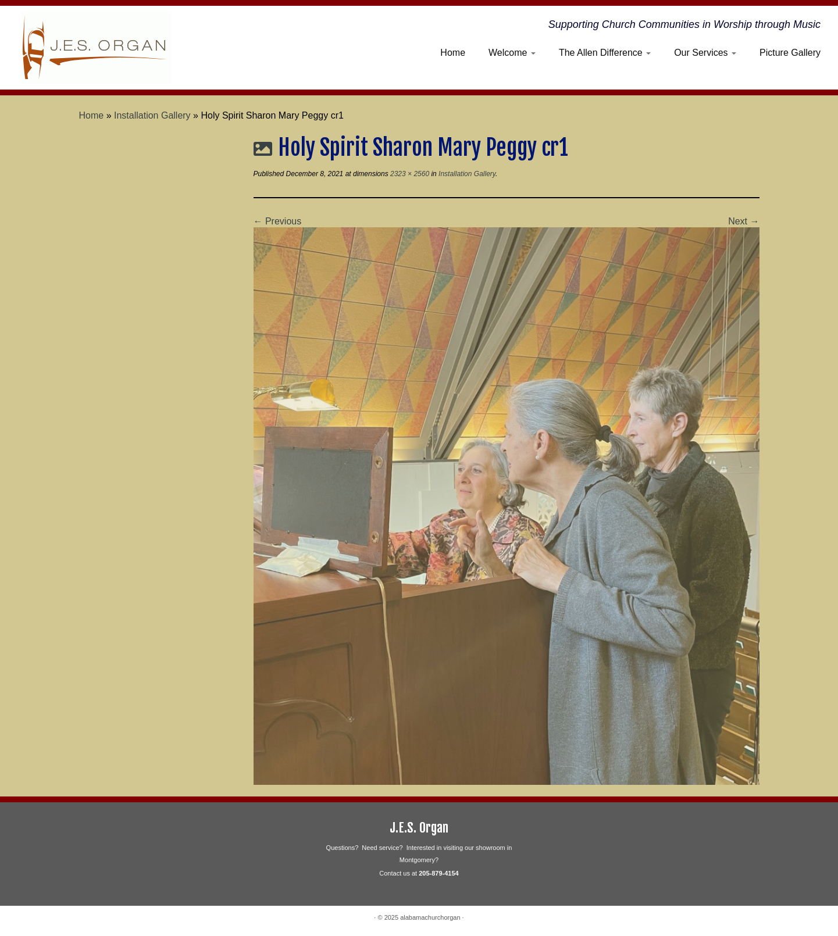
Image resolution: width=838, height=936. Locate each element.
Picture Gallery (790, 53)
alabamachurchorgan (430, 917)
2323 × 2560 (408, 174)
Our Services (705, 53)
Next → (743, 221)
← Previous (278, 221)
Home (452, 53)
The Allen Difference (605, 53)
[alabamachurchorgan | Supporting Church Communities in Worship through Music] (97, 48)
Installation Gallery (152, 115)
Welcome (512, 53)
